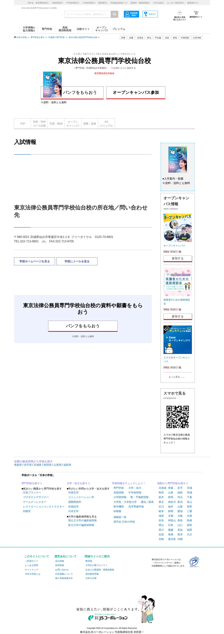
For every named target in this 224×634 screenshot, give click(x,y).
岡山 (161, 525)
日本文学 (73, 511)
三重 (189, 511)
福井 (170, 506)
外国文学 (73, 492)
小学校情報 (119, 497)
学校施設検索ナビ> (119, 3)
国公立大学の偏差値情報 (82, 520)
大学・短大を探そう (78, 483)
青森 (170, 487)
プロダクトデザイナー (36, 497)
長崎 (170, 534)
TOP (22, 123)
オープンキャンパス (72, 123)
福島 (180, 492)
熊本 (180, 534)
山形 (170, 492)
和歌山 (172, 520)
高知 (180, 529)
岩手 (180, 487)
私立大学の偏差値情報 (81, 525)
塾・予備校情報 (139, 497)
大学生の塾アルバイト (96, 565)
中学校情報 (134, 492)
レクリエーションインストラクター (43, 506)
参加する (178, 258)
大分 (189, 534)
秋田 (161, 492)
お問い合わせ (61, 569)
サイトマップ (31, 569)
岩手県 (28, 464)
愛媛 (170, 529)
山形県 (58, 464)
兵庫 (189, 515)
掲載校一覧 (119, 517)
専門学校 (118, 487)
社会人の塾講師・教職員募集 (99, 569)
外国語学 (73, 506)
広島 (170, 525)
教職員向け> (193, 3)
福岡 (189, 529)
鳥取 (180, 520)
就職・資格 (89, 123)
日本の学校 (22, 37)
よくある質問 (31, 565)
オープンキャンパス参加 (136, 92)
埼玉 (180, 497)
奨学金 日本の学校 (124, 521)
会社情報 (59, 561)
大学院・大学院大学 (125, 501)
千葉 (189, 497)
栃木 (161, 497)
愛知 (180, 511)
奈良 (161, 520)
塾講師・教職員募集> (140, 3)
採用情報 (59, 565)
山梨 (180, 506)
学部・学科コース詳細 (39, 123)
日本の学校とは (32, 574)
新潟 (180, 501)
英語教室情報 (92, 574)
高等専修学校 (136, 506)
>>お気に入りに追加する (123, 68)
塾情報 (88, 561)
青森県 (18, 464)
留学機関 (118, 506)
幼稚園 (117, 511)
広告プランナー (32, 492)
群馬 (170, 497)
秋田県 (48, 464)
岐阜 (161, 511)
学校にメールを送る (77, 261)
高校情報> (57, 3)
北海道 (140, 38)
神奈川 (172, 501)
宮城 (189, 487)
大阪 (180, 515)
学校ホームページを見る (34, 261)
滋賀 (161, 515)
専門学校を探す (37, 37)
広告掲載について (64, 574)
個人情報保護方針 (64, 578)
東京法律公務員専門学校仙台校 (83, 37)
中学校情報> (72, 3)
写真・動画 (56, 123)
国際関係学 (74, 501)
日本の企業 (91, 578)
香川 (161, 529)
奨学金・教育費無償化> (38, 3)
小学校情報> (89, 3)
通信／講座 (147, 501)
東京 (161, 501)
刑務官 (27, 511)
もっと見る (174, 377)
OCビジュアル (106, 123)
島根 (189, 520)
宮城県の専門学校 (56, 37)
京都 (170, 515)
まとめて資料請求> (175, 3)
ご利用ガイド (31, 561)
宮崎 (161, 539)
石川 (161, 506)
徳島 (189, 525)
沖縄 (180, 539)
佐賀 (161, 534)
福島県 (67, 464)
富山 (189, 501)
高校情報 (118, 492)
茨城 (189, 492)
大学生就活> (158, 3)
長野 (189, 506)
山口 (180, 525)
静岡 (170, 511)
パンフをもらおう (70, 92)
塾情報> (103, 3)
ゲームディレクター (34, 501)
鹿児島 (172, 539)
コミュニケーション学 (81, 497)
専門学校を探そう (32, 483)
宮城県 (38, 464)
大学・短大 (134, 487)
